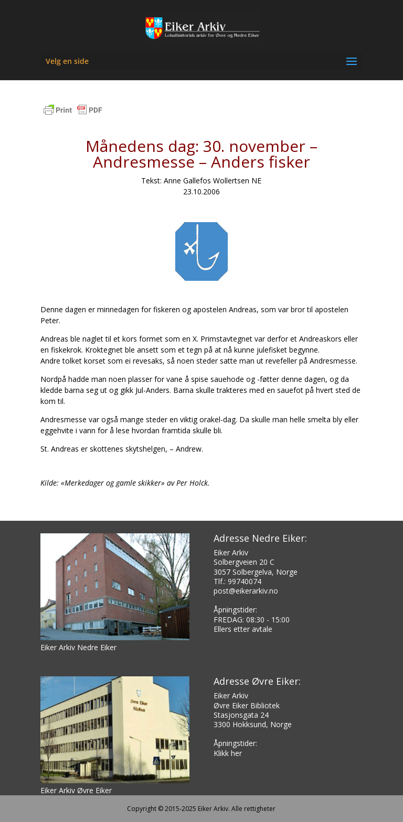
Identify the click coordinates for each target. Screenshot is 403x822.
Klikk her (228, 753)
